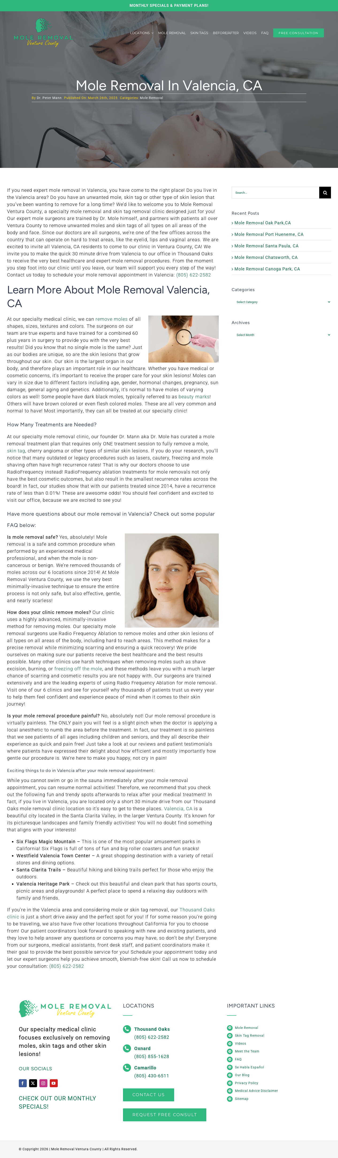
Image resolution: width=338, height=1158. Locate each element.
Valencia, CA (178, 808)
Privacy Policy (246, 1083)
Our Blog (242, 1075)
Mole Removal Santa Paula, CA (266, 245)
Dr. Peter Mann (49, 98)
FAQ (238, 1059)
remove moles (112, 319)
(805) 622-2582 (193, 275)
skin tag (16, 451)
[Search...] (275, 192)
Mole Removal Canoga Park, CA (267, 268)
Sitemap (242, 1099)
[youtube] (54, 1083)
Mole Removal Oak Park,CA (262, 222)
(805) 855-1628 (151, 1056)
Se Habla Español (249, 1067)
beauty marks (194, 396)
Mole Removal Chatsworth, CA (266, 257)
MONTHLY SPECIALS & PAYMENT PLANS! (169, 5)
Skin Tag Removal (249, 1035)
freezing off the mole (78, 669)
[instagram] (43, 1083)
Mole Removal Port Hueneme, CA (269, 234)
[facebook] (23, 1083)
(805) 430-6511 (151, 1076)
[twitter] (33, 1083)
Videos (240, 1043)
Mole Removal (151, 98)
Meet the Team (247, 1051)
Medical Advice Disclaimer (256, 1091)
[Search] (325, 192)
